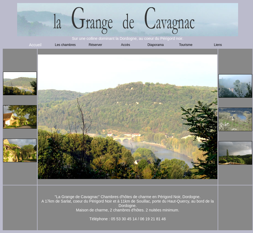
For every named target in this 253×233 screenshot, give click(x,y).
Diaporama (155, 45)
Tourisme (186, 45)
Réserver (95, 45)
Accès (125, 45)
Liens (218, 45)
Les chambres (65, 45)
